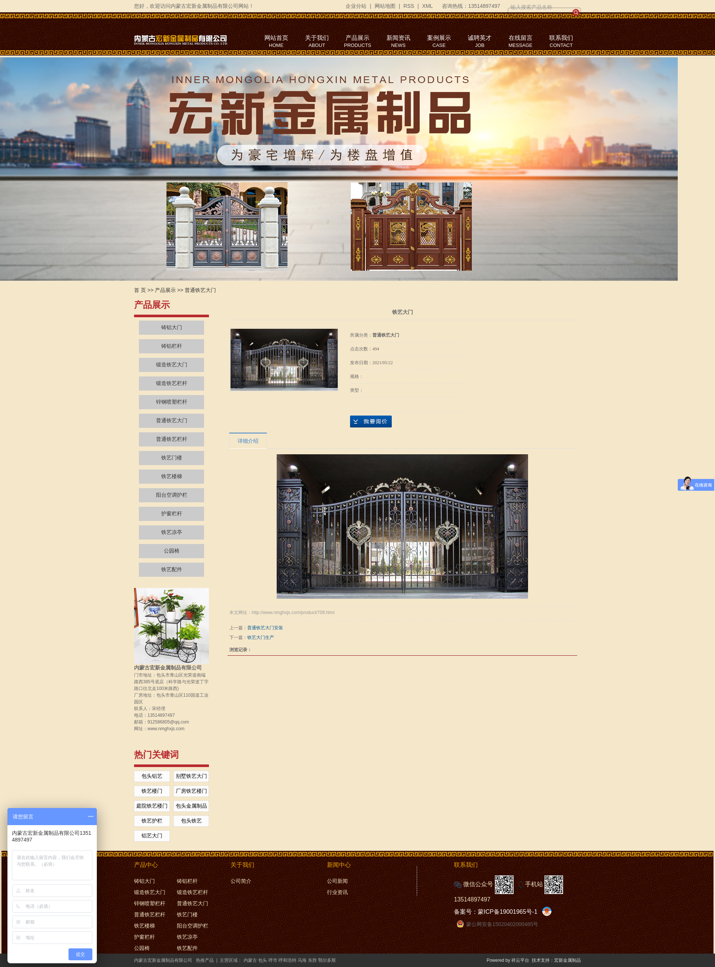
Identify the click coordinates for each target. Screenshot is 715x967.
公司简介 (241, 881)
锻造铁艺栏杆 (171, 383)
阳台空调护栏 (171, 495)
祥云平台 (520, 960)
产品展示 (165, 290)
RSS (408, 6)
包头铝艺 (152, 776)
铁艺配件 (171, 569)
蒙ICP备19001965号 (505, 912)
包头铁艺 (191, 821)
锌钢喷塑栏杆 (171, 402)
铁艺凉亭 (171, 532)
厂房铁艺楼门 (191, 791)
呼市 (272, 960)
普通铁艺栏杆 (171, 439)
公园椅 (171, 551)
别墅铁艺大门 (191, 776)
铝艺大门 (152, 836)
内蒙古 (250, 960)
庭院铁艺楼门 (152, 806)
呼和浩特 (287, 960)
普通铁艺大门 (200, 290)
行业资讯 (337, 892)
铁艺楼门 (152, 791)
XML (427, 6)
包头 (262, 960)
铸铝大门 (171, 327)
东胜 (312, 960)
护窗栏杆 (171, 513)
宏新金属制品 (567, 960)
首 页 (140, 290)
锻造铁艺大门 (171, 365)
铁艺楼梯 (171, 476)
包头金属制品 (191, 806)
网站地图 (385, 6)
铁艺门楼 (171, 458)
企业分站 (356, 6)
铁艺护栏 (152, 821)
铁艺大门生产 (260, 637)
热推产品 (205, 960)
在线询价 (371, 421)
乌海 (302, 960)
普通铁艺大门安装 (265, 627)
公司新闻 (337, 881)
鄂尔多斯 (327, 960)
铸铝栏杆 (171, 346)
